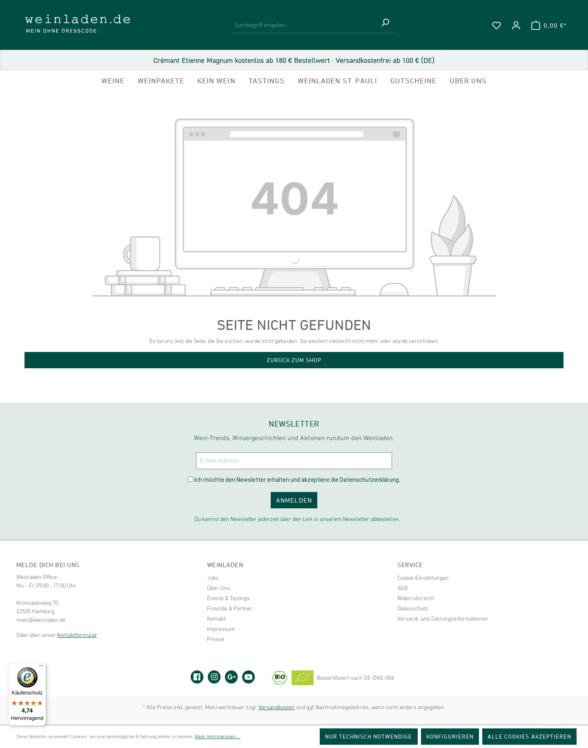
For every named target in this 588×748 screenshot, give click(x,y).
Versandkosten (276, 707)
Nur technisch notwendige (368, 736)
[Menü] (41, 667)
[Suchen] (385, 25)
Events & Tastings (228, 598)
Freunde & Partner (229, 608)
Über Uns (218, 588)
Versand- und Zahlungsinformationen (442, 618)
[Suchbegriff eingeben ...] (303, 25)
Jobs (212, 577)
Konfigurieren (450, 736)
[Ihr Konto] (516, 25)
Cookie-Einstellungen (423, 577)
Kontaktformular (77, 635)
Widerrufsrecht (415, 598)
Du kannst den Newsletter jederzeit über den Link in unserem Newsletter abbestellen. (297, 519)
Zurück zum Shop (294, 359)
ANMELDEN (294, 500)
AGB (402, 588)
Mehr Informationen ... (218, 736)
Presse (215, 639)
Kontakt (216, 618)
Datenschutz (412, 608)
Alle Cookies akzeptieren (529, 736)
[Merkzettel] (496, 25)
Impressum (221, 629)
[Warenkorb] (549, 25)
